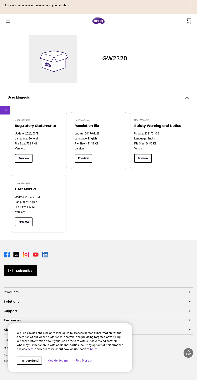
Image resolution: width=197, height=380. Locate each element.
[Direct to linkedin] (45, 254)
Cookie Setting (59, 360)
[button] (188, 353)
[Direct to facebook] (7, 254)
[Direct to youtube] (36, 254)
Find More (83, 360)
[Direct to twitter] (16, 254)
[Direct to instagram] (26, 254)
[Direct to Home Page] (98, 21)
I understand (29, 361)
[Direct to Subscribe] (20, 270)
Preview (23, 158)
